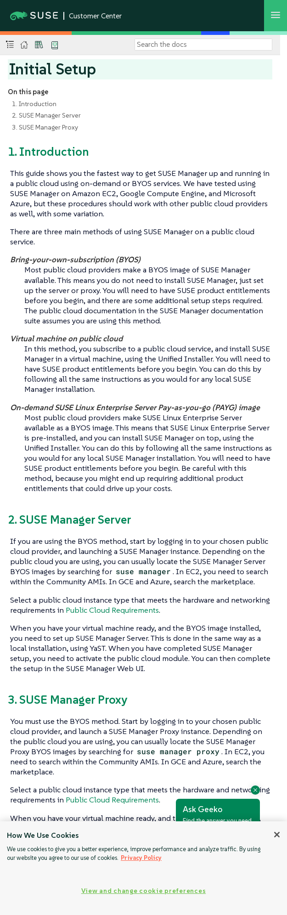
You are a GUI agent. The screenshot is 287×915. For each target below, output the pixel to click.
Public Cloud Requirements (112, 610)
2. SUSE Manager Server (46, 115)
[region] (143, 868)
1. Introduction (34, 104)
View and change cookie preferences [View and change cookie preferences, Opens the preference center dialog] (143, 891)
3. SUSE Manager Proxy (45, 127)
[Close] (277, 835)
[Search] (203, 45)
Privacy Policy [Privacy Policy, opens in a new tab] (141, 858)
